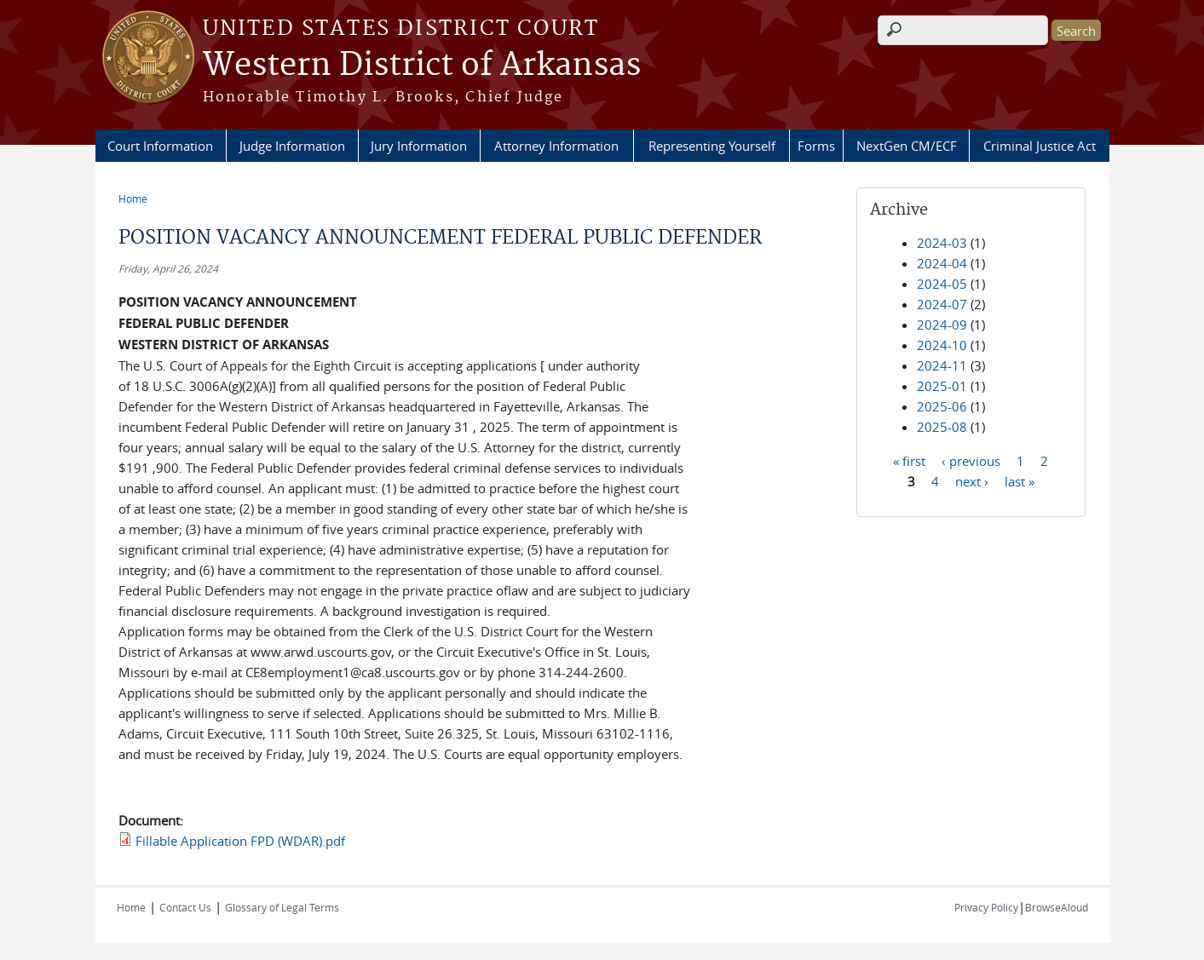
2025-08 (942, 426)
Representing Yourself (711, 145)
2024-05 (942, 283)
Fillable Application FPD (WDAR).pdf (240, 840)
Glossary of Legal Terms (282, 907)
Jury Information (419, 145)
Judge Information (292, 145)
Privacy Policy (986, 907)
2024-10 (942, 345)
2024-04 (942, 263)
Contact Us (185, 907)
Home (132, 198)
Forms (816, 145)
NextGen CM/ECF (906, 145)
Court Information (160, 145)
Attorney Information (556, 145)
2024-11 (942, 365)
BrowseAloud (1056, 907)
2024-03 (942, 242)
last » (1019, 480)
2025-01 (942, 385)
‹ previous (971, 460)
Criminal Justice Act (1039, 145)
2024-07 (942, 304)
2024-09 (942, 324)
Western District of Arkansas (422, 65)
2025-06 (942, 406)
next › (971, 480)
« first (909, 460)
